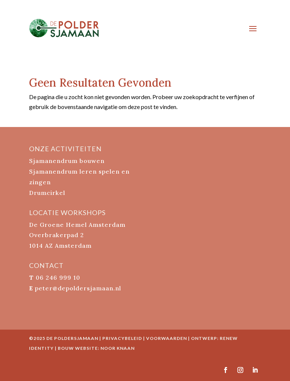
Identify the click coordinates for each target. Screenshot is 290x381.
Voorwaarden (166, 338)
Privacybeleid (122, 338)
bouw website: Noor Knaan (96, 348)
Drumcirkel (47, 192)
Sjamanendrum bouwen (67, 160)
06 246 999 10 (58, 277)
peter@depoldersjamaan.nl (78, 288)
